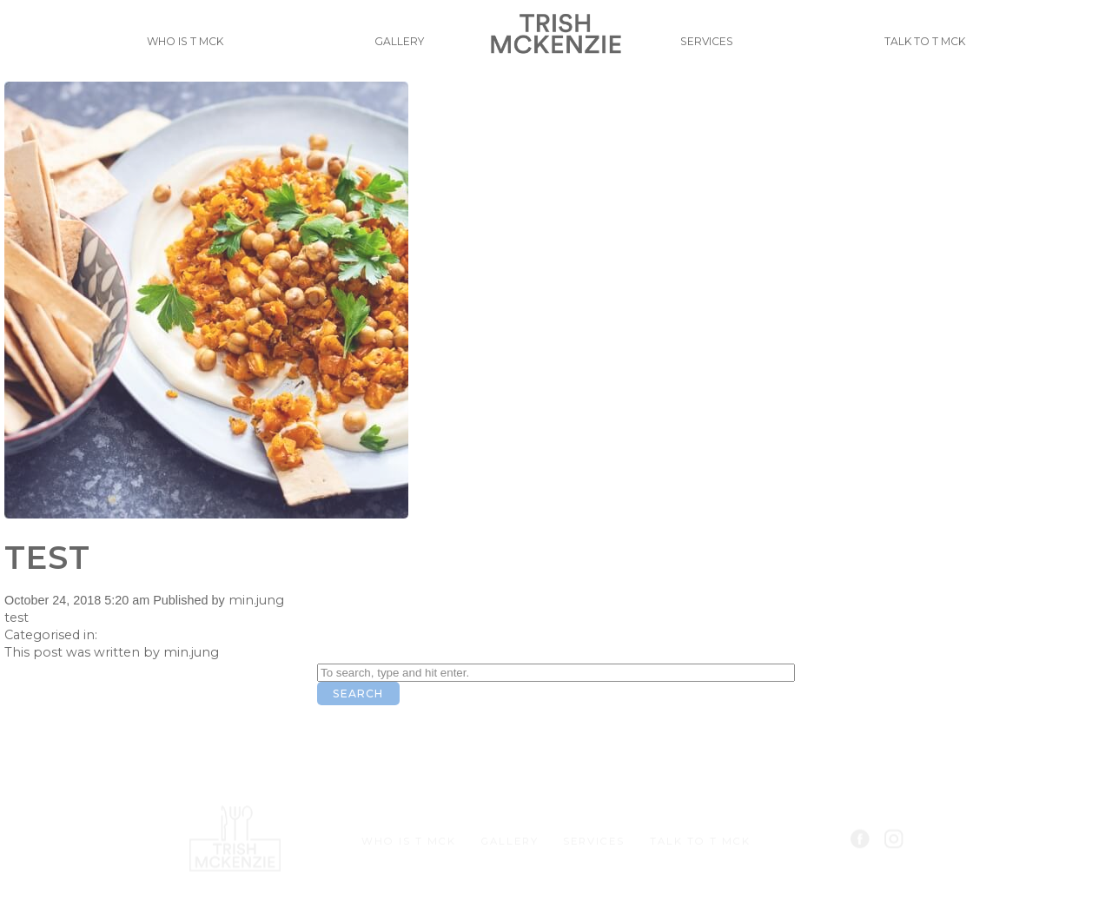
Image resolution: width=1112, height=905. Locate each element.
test (47, 557)
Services (714, 48)
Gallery (392, 48)
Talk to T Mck (931, 48)
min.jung (256, 600)
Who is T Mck (179, 48)
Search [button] (358, 693)
